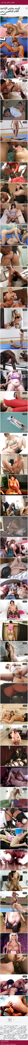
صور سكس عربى (10, 1043)
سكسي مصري (22, 1043)
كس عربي (23, 1042)
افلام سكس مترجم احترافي (10, 1042)
